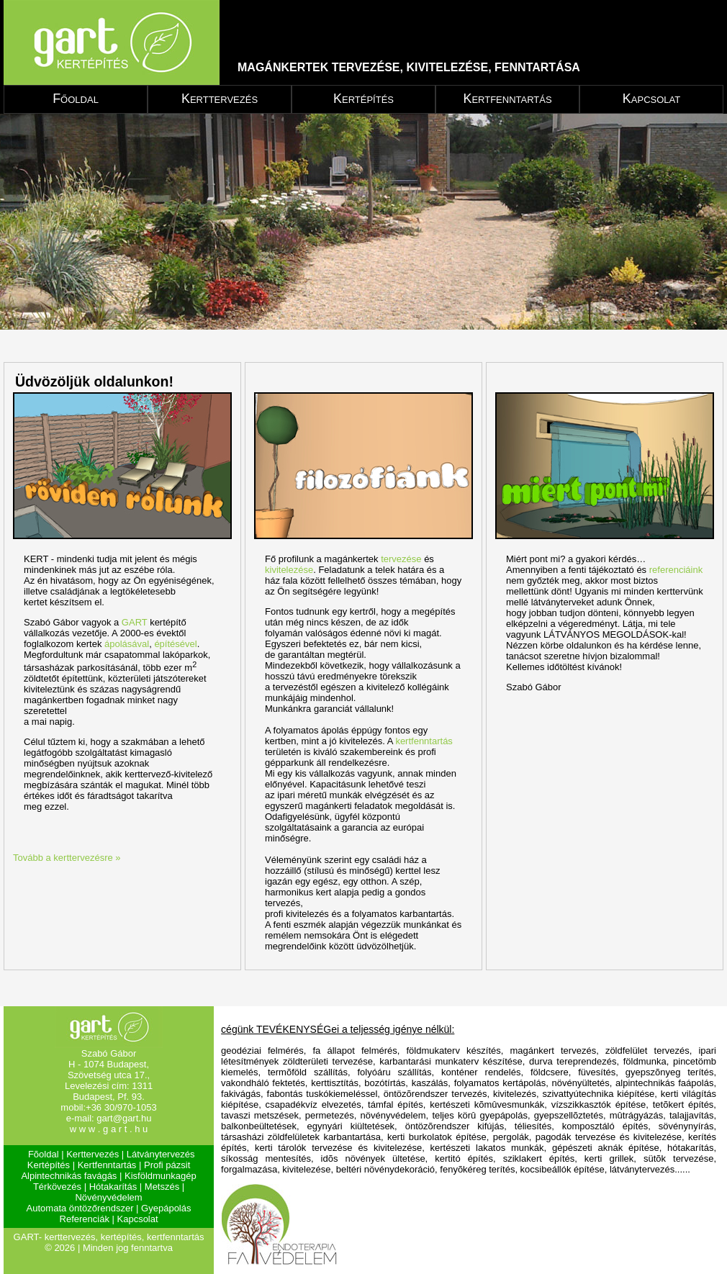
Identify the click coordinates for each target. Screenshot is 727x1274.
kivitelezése (289, 569)
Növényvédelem (108, 1197)
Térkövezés (57, 1186)
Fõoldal (43, 1154)
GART (135, 622)
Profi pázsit (167, 1165)
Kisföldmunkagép (161, 1175)
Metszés (162, 1186)
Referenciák (84, 1219)
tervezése (401, 559)
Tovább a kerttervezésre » (67, 857)
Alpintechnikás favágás (69, 1175)
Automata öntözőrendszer (80, 1208)
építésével (175, 643)
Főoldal (76, 98)
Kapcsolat (651, 98)
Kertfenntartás (507, 98)
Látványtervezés (161, 1154)
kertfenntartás (424, 741)
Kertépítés (363, 98)
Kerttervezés (219, 98)
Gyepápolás (166, 1208)
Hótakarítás (113, 1186)
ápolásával (126, 643)
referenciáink (676, 569)
